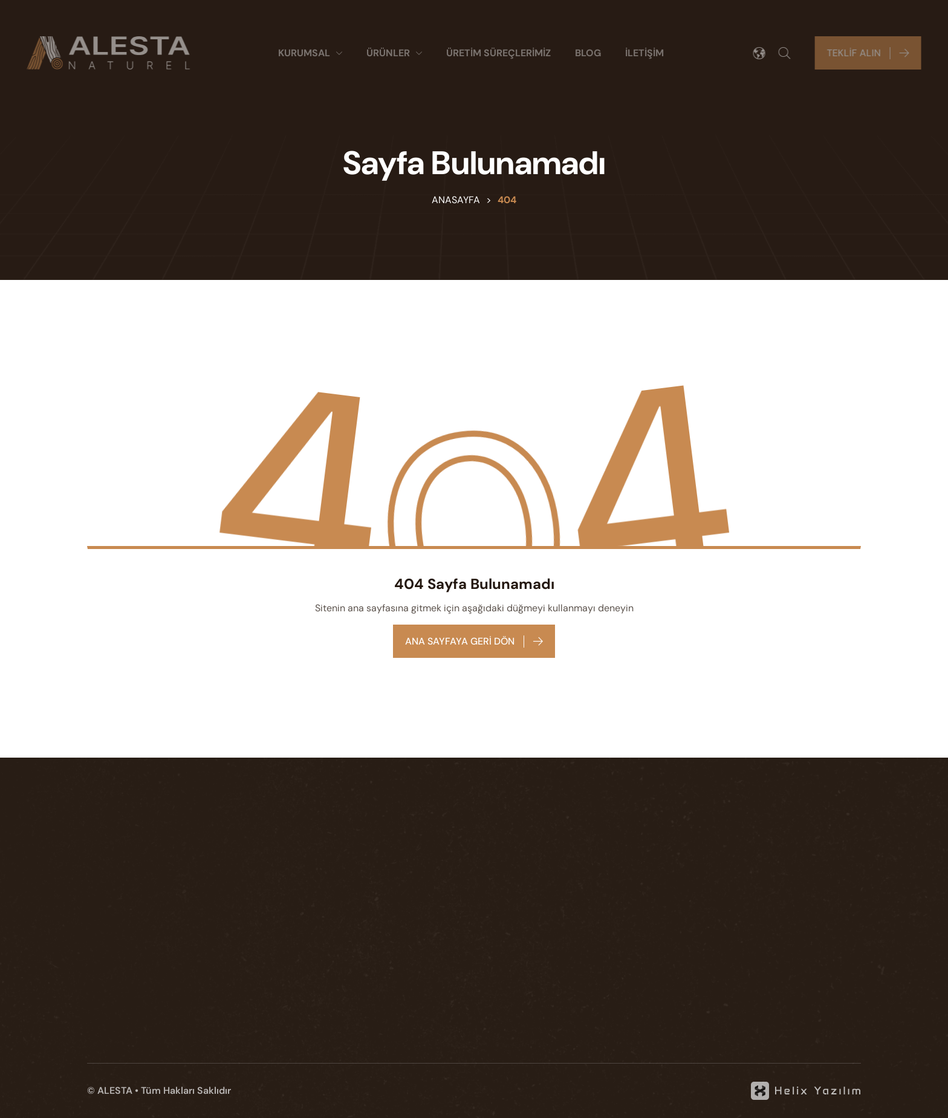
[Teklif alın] (873, 53)
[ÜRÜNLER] (394, 53)
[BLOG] (588, 53)
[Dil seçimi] (764, 53)
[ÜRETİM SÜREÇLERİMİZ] (498, 53)
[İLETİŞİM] (644, 53)
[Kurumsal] (310, 53)
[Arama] (789, 53)
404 (507, 199)
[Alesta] (103, 53)
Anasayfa (456, 199)
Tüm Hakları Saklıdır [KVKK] (186, 1090)
